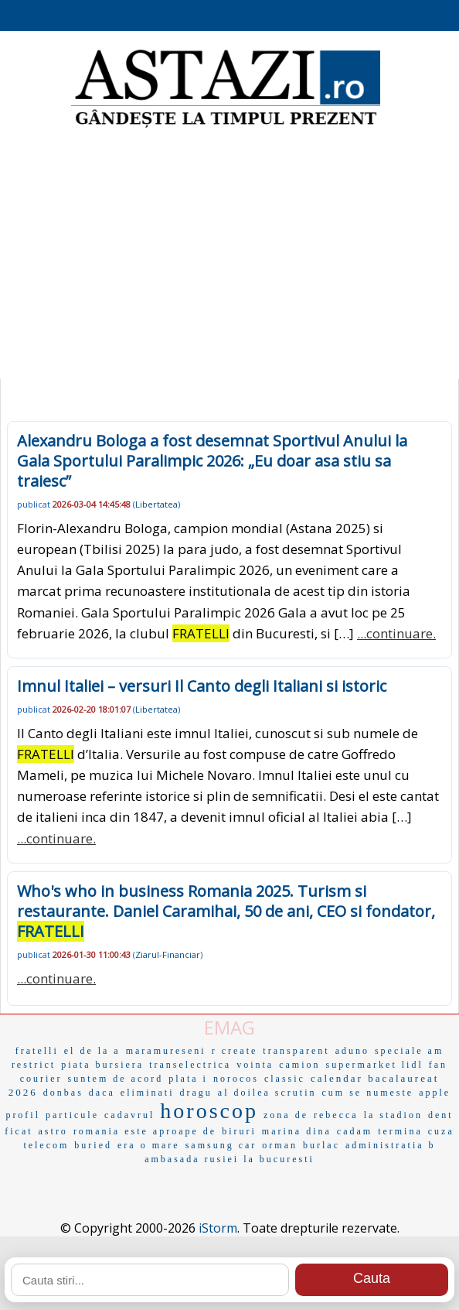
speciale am (409, 1050)
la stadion (393, 1115)
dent (441, 1115)
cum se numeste (367, 1092)
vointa (255, 1064)
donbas (63, 1092)
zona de (286, 1115)
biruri (239, 1131)
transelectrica (190, 1064)
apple (434, 1092)
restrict (34, 1064)
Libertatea (156, 504)
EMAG (229, 1027)
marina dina (297, 1131)
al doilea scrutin (267, 1092)
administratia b (390, 1145)
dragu (196, 1092)
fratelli (37, 1050)
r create (235, 1050)
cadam (354, 1131)
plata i (188, 1078)
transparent (296, 1050)
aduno (352, 1050)
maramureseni (166, 1050)
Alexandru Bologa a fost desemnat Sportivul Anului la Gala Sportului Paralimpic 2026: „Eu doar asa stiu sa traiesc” (212, 460)
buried (93, 1145)
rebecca (336, 1115)
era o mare (148, 1145)
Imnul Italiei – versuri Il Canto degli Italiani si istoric (201, 686)
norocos (236, 1078)
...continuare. (396, 633)
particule (72, 1115)
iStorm (218, 1227)
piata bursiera (102, 1064)
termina (400, 1131)
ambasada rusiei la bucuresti (229, 1159)
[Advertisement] (229, 255)
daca (102, 1092)
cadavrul (129, 1115)
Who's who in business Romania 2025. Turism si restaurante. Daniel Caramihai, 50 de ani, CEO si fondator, (226, 911)
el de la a (92, 1050)
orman (280, 1145)
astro (53, 1131)
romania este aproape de (144, 1131)
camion (299, 1064)
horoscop (209, 1111)
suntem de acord (116, 1078)
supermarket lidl (374, 1064)
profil (22, 1115)
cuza (441, 1131)
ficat (18, 1131)
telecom (46, 1145)
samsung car (221, 1145)
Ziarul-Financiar (167, 954)
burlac (321, 1145)
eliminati (148, 1092)
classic (284, 1078)
